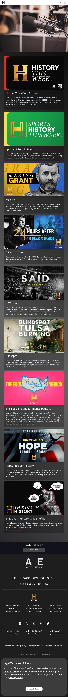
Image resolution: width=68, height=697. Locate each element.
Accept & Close (34, 689)
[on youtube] (34, 623)
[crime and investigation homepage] (39, 585)
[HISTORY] (3, 2)
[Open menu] (8, 2)
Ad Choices (58, 646)
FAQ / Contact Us (55, 611)
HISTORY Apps (55, 605)
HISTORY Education (13, 605)
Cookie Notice (47, 646)
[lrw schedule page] (46, 585)
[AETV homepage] (16, 579)
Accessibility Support (12, 634)
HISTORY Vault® (34, 605)
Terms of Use (9, 646)
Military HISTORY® (55, 608)
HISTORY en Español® (34, 608)
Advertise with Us (13, 631)
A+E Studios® (55, 631)
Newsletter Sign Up (13, 611)
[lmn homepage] (35, 579)
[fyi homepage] (43, 579)
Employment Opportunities (55, 634)
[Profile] (65, 3)
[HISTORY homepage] (34, 597)
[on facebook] (20, 623)
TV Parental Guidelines (34, 634)
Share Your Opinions (34, 611)
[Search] (60, 3)
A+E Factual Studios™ (34, 631)
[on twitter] (27, 623)
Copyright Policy (34, 646)
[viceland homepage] (51, 579)
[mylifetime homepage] (25, 579)
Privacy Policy (21, 646)
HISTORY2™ (13, 608)
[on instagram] (41, 623)
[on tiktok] (48, 623)
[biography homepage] (27, 585)
